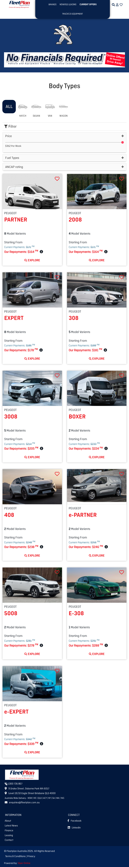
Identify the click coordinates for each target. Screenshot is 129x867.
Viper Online (24, 863)
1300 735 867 (13, 784)
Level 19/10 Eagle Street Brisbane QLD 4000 (30, 793)
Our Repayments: (21, 252)
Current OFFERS (88, 4)
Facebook (74, 821)
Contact (9, 840)
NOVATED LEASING (68, 4)
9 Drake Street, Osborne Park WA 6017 (27, 788)
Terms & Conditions (15, 856)
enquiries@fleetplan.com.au (22, 802)
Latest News (11, 825)
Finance (9, 830)
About (8, 821)
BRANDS (52, 4)
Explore (32, 260)
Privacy (31, 856)
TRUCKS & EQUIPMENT (72, 14)
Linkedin (74, 827)
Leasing (9, 835)
